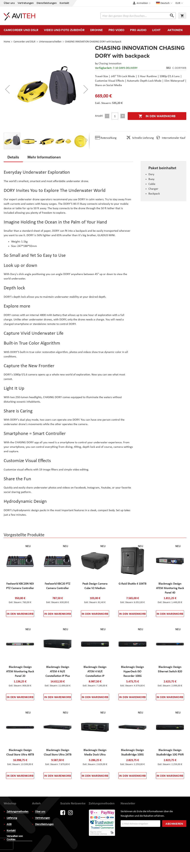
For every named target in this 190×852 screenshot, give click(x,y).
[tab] (13, 158)
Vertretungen (26, 3)
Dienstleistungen (47, 3)
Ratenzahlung (109, 137)
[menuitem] (21, 30)
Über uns (9, 3)
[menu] (95, 30)
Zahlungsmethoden (17, 811)
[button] (180, 3)
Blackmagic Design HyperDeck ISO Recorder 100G (132, 672)
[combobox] (138, 15)
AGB (9, 824)
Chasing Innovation (110, 63)
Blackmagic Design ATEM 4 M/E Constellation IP (94, 672)
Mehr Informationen (44, 157)
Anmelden (142, 3)
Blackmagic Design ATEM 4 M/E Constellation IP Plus (57, 672)
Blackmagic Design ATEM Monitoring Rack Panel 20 (20, 672)
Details (13, 157)
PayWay (102, 823)
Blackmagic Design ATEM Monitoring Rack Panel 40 (170, 588)
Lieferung (12, 818)
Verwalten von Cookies (15, 838)
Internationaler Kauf (173, 137)
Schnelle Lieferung (143, 137)
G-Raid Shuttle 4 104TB (132, 583)
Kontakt (64, 3)
